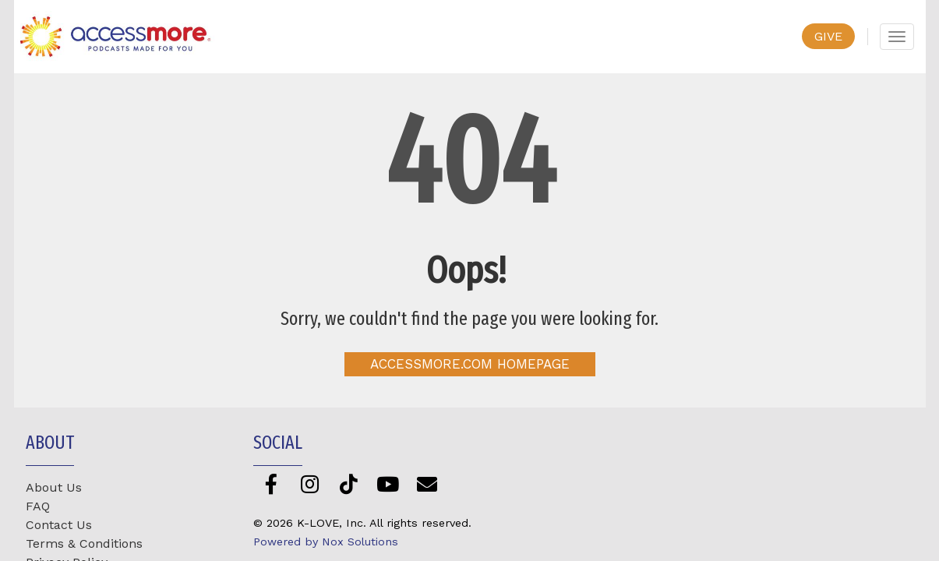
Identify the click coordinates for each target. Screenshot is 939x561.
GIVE (828, 36)
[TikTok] (348, 483)
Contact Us (59, 524)
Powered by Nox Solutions (325, 541)
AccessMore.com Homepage (470, 364)
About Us (54, 487)
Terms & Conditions (84, 543)
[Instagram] (309, 483)
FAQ (38, 506)
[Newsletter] (426, 483)
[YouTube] (387, 483)
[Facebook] (270, 483)
